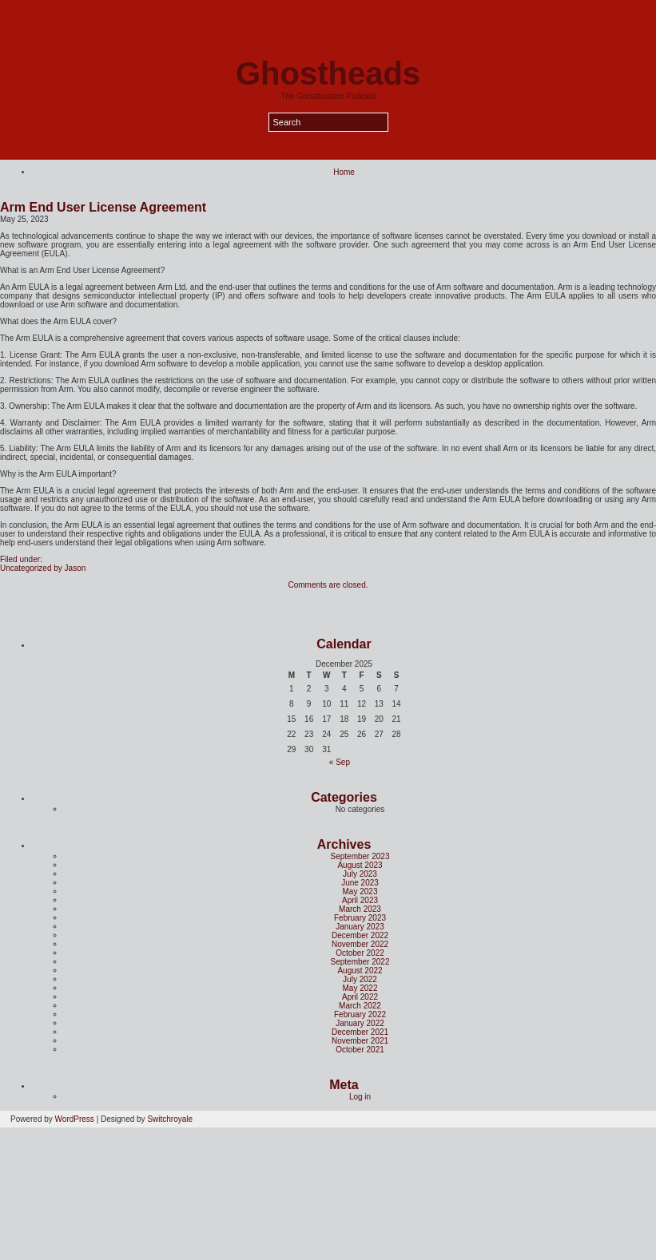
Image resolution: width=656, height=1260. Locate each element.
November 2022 (360, 944)
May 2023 (360, 891)
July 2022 (360, 979)
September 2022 (360, 961)
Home (344, 172)
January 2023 (360, 926)
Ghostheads (328, 73)
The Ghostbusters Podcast (327, 96)
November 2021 (360, 1040)
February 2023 (360, 917)
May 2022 (360, 988)
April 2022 (360, 997)
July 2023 (360, 874)
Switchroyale (170, 1119)
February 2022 (360, 1014)
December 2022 (360, 935)
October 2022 (360, 953)
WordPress (74, 1119)
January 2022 (360, 1023)
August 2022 (359, 970)
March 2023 (360, 909)
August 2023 (359, 865)
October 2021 (360, 1049)
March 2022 (360, 1005)
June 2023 (360, 882)
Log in (360, 1096)
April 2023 (360, 900)
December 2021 (360, 1032)
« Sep (339, 762)
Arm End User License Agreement (103, 207)
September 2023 (360, 856)
